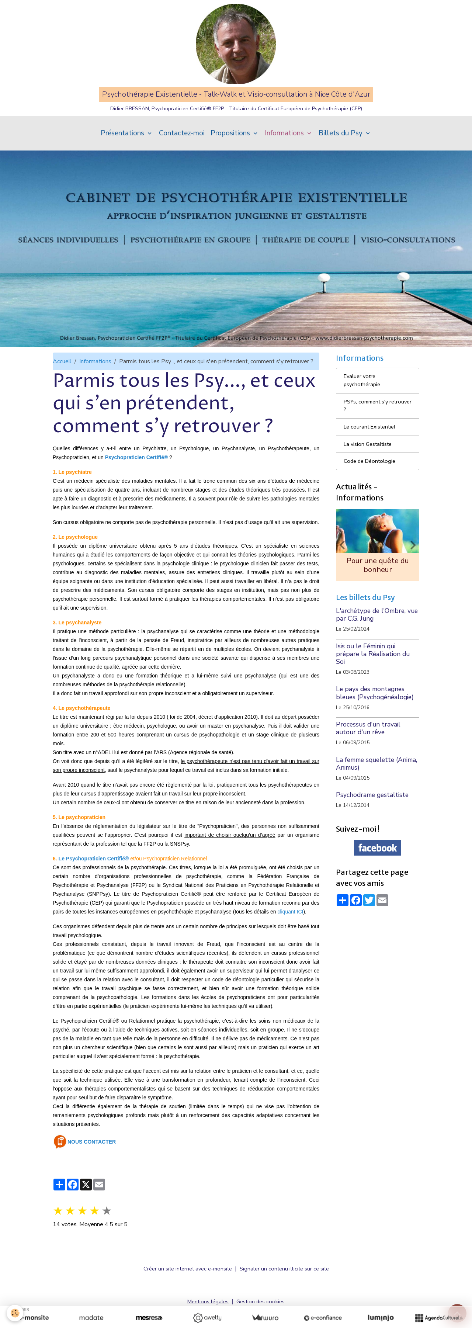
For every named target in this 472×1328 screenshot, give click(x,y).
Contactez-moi (182, 149)
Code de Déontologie (371, 485)
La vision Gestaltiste (371, 466)
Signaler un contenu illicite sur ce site (288, 1285)
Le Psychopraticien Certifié (92, 875)
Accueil (62, 378)
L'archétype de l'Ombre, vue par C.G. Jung (377, 639)
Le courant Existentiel (372, 448)
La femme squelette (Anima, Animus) (376, 788)
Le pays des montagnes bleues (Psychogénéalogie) (375, 718)
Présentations (123, 149)
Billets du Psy (341, 149)
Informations (285, 149)
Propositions (231, 149)
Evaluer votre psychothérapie (363, 399)
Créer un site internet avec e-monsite (184, 1285)
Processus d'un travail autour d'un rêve (368, 753)
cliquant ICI (290, 928)
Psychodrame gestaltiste (372, 819)
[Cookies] (15, 1312)
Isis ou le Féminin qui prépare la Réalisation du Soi (373, 679)
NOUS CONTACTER (91, 1158)
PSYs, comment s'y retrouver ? (368, 425)
